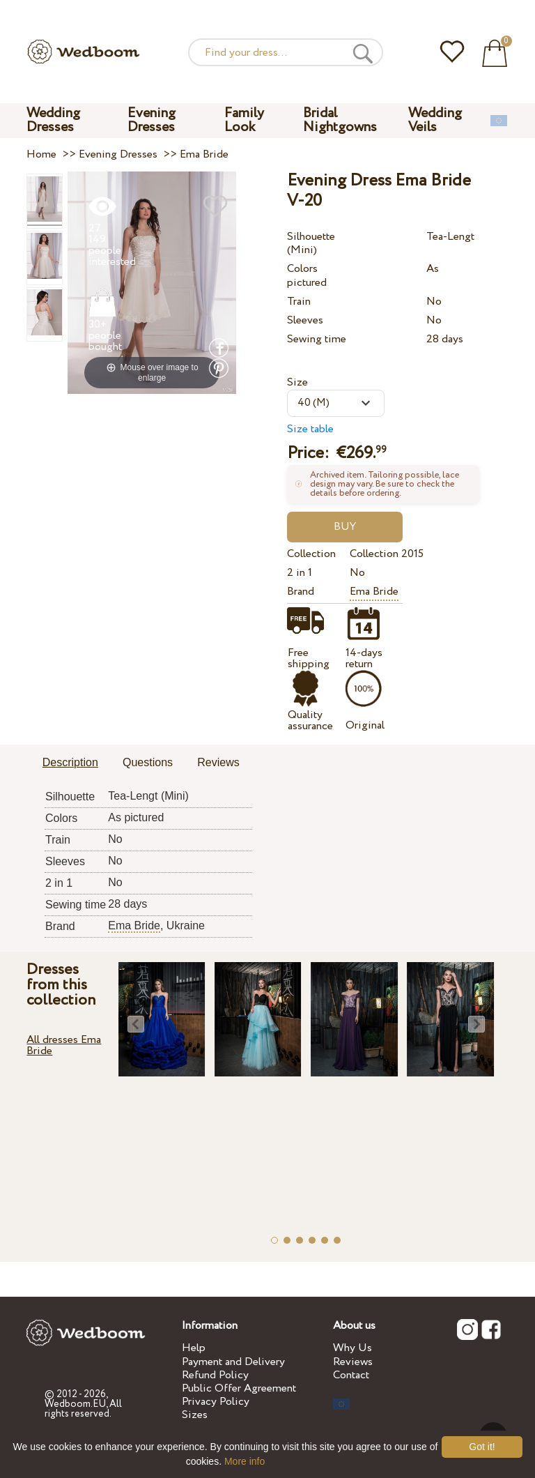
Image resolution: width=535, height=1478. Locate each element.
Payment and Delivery (233, 1362)
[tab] (70, 763)
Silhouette (311, 236)
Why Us (352, 1348)
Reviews (353, 1362)
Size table (310, 429)
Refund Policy (215, 1375)
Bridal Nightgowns (340, 120)
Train (299, 301)
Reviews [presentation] (218, 762)
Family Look (244, 120)
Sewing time (316, 339)
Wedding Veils (435, 120)
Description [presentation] (70, 762)
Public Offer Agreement (239, 1388)
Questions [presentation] (148, 762)
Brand (300, 591)
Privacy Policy (215, 1402)
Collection (311, 554)
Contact (351, 1375)
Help (194, 1348)
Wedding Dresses (53, 120)
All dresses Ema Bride (63, 1045)
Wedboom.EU (75, 1404)
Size (297, 382)
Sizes (195, 1415)
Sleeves (305, 320)
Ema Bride (374, 592)
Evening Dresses (151, 120)
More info (244, 1461)
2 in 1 (299, 572)
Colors (302, 268)
